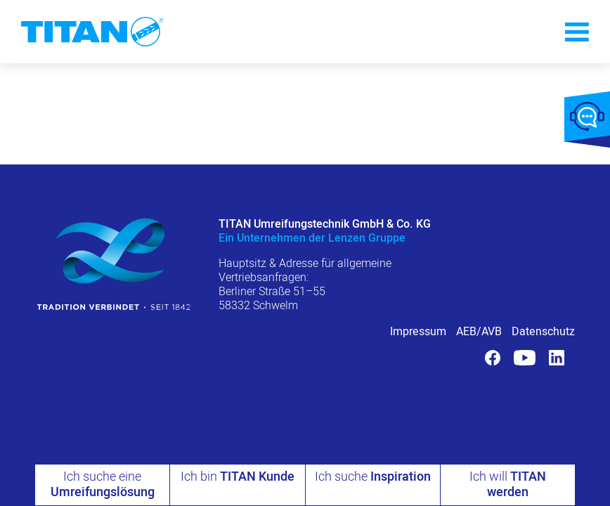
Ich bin (237, 476)
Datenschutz (543, 331)
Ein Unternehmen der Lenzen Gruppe (312, 238)
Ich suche (373, 476)
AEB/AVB (479, 331)
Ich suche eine (103, 484)
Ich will (507, 484)
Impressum (418, 331)
